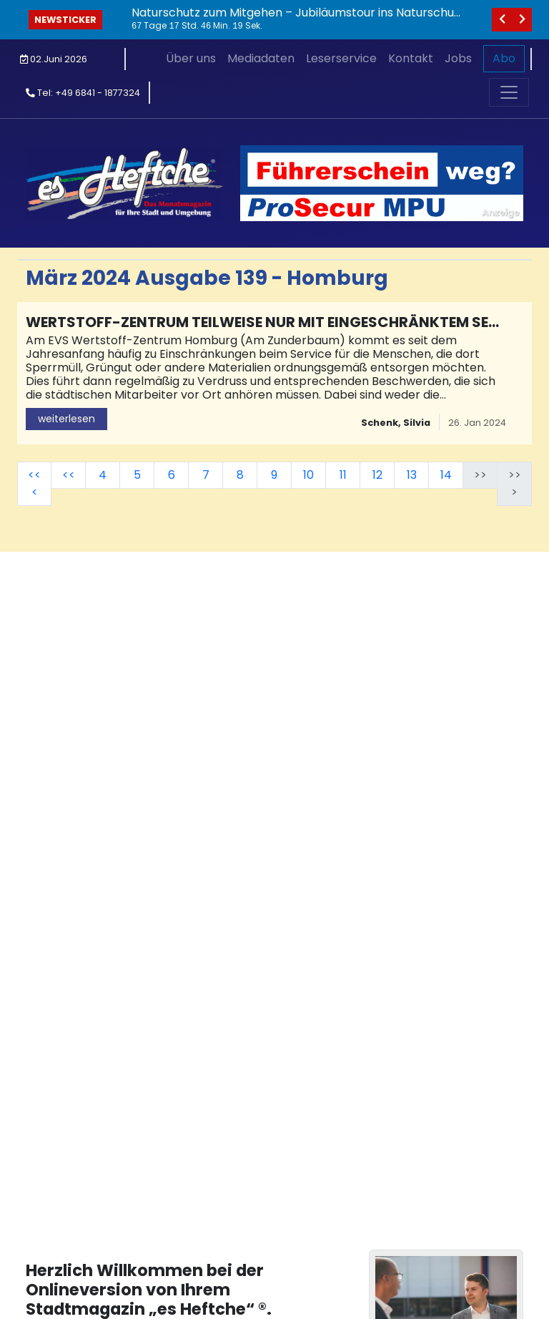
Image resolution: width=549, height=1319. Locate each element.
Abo (504, 58)
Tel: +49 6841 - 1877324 (83, 93)
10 (308, 475)
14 (446, 475)
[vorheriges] (502, 19)
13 (412, 475)
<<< (34, 483)
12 (377, 475)
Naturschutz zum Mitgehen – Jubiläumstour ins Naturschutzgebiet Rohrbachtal (295, 19)
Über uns (191, 58)
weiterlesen (66, 419)
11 (343, 475)
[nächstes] (522, 19)
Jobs (458, 58)
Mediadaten (261, 58)
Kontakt (410, 58)
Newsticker (65, 20)
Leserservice (341, 58)
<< (68, 475)
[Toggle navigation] (509, 92)
